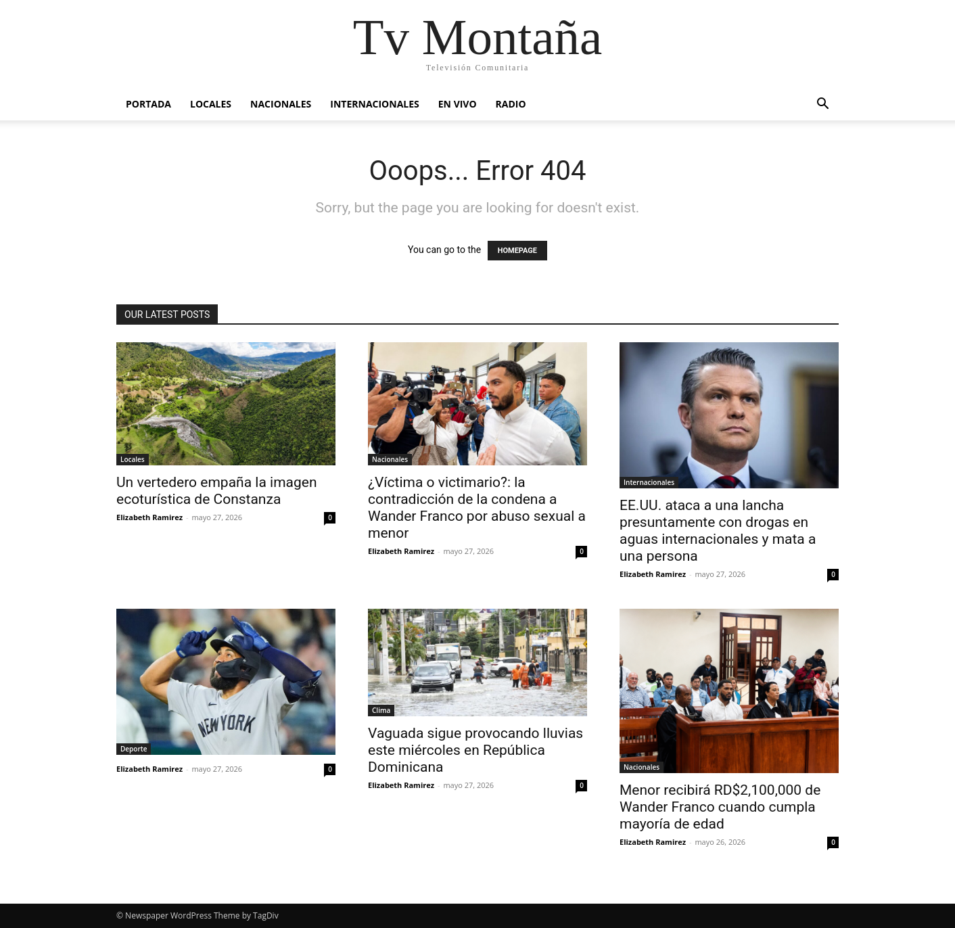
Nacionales (280, 103)
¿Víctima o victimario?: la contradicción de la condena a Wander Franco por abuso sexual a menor (477, 507)
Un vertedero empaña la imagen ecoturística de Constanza (216, 490)
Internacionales (374, 103)
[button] (822, 105)
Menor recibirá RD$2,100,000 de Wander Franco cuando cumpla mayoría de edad (720, 807)
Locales (210, 103)
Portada (148, 103)
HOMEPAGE (517, 250)
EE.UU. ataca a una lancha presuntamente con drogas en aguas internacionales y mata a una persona (718, 530)
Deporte (133, 748)
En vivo (457, 103)
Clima (381, 710)
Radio (511, 103)
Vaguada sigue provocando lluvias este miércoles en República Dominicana (475, 750)
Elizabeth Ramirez (149, 517)
